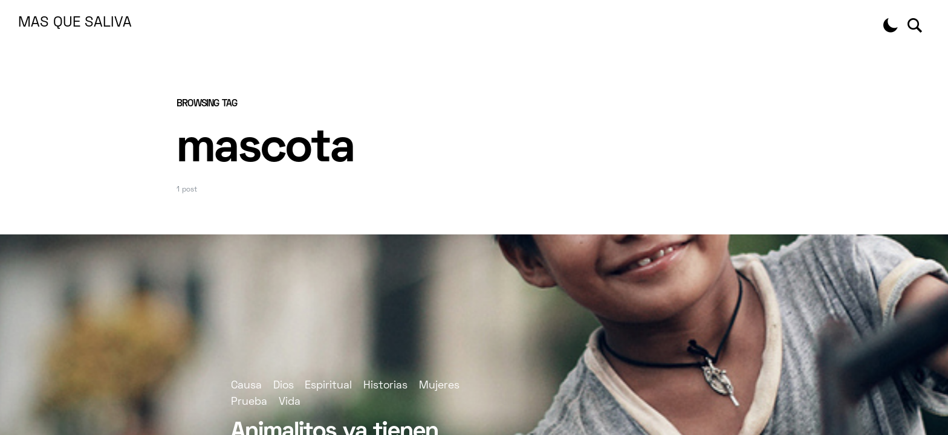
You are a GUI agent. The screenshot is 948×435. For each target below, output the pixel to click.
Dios (283, 386)
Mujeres (439, 386)
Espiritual (328, 386)
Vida (289, 402)
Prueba (249, 402)
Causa (246, 386)
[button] (890, 25)
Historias (385, 386)
